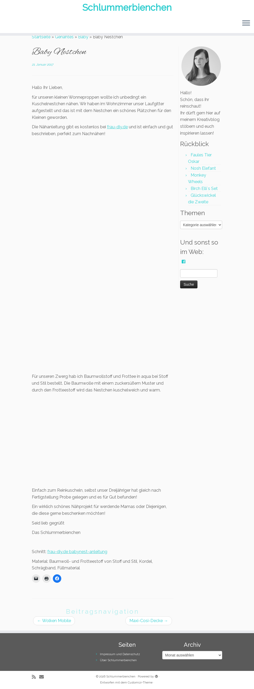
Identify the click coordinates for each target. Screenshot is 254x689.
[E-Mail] (43, 677)
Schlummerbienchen (127, 9)
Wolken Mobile (54, 620)
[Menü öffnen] (246, 26)
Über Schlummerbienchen (118, 660)
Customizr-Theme (140, 682)
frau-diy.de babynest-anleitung (77, 551)
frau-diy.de (117, 126)
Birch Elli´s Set (204, 188)
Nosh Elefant (203, 168)
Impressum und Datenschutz (120, 654)
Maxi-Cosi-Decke (148, 620)
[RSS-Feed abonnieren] (35, 677)
